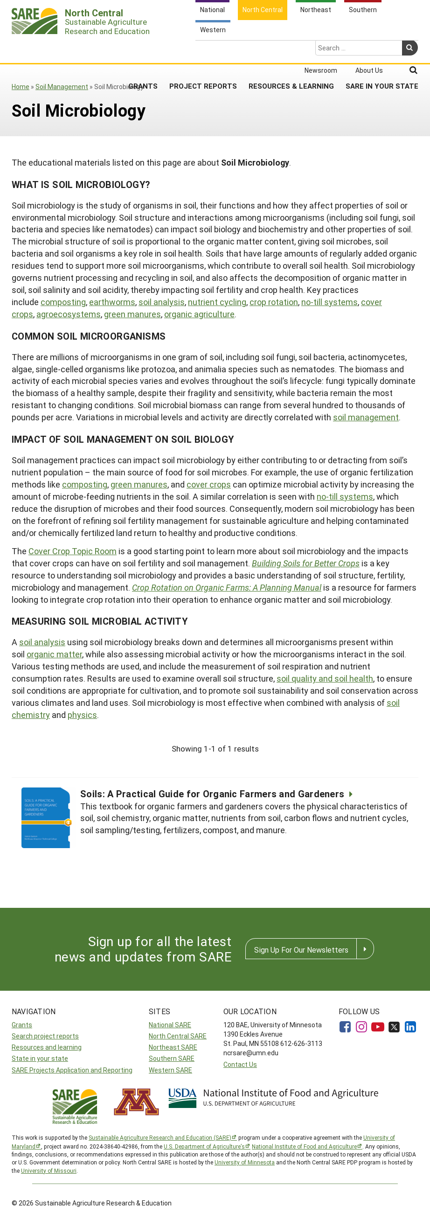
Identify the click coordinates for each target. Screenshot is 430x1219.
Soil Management (61, 86)
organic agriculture (199, 314)
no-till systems (329, 301)
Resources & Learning (291, 49)
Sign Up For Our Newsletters (301, 949)
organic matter (54, 654)
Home (20, 86)
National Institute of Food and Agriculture (304, 1146)
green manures (132, 314)
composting (63, 301)
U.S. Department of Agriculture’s (204, 1146)
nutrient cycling (217, 301)
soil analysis (162, 301)
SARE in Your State (382, 49)
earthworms (112, 301)
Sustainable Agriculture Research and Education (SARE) (160, 1137)
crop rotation (274, 301)
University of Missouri (48, 1170)
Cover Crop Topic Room (72, 551)
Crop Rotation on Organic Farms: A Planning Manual (226, 587)
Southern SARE (171, 1058)
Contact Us (240, 1064)
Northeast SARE (173, 1047)
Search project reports (45, 1035)
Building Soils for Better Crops (306, 563)
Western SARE (170, 1070)
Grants (143, 49)
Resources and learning (47, 1047)
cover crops (209, 484)
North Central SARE (178, 1035)
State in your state (40, 1058)
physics (82, 714)
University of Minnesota (245, 1162)
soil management (366, 417)
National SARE (170, 1024)
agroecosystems (68, 314)
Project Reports (203, 49)
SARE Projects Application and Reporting (72, 1070)
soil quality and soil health (325, 678)
